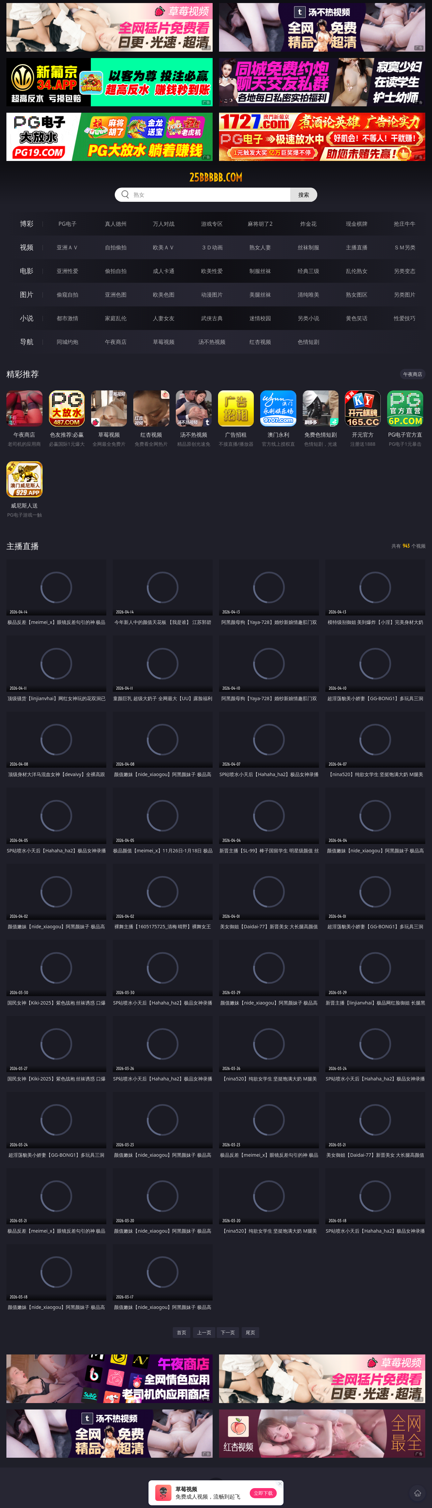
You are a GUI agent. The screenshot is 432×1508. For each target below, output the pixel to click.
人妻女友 (163, 318)
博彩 (26, 223)
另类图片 (404, 294)
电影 (26, 270)
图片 (26, 294)
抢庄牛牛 (404, 223)
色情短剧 (308, 342)
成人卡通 (163, 271)
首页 (181, 1332)
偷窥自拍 (67, 294)
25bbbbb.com (215, 177)
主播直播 (357, 247)
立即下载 (263, 1493)
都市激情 (67, 318)
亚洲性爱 (67, 271)
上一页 (204, 1332)
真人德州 (116, 223)
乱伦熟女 (357, 271)
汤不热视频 (211, 342)
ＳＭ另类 (404, 247)
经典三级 (308, 271)
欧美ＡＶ (163, 247)
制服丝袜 (260, 271)
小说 (26, 318)
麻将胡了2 (260, 223)
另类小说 (308, 318)
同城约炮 (67, 342)
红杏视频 (260, 342)
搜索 (303, 194)
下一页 (228, 1332)
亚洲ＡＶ (67, 247)
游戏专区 (212, 223)
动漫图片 (212, 294)
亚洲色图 (116, 294)
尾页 (250, 1332)
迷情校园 (260, 318)
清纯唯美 (308, 294)
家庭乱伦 (116, 318)
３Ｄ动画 (212, 247)
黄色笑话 (357, 318)
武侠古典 (212, 318)
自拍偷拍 (116, 247)
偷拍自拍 (116, 271)
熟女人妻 (260, 247)
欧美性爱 (212, 271)
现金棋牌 (357, 223)
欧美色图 (163, 294)
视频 (26, 247)
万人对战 (163, 223)
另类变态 (404, 271)
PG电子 (67, 223)
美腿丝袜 (260, 294)
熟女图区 (357, 294)
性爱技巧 (404, 318)
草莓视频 (163, 342)
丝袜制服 (308, 247)
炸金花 (308, 223)
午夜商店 (116, 342)
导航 (26, 341)
